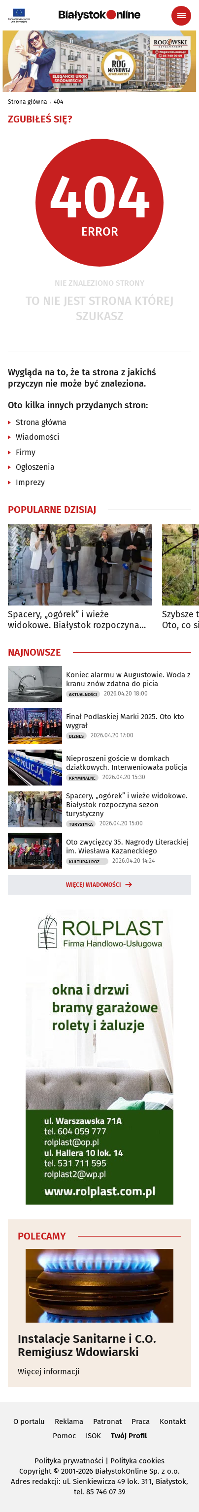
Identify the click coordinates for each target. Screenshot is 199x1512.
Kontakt (173, 1421)
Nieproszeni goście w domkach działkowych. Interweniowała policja (126, 763)
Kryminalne (82, 778)
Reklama (69, 1421)
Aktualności (83, 694)
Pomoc (64, 1435)
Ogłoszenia (35, 467)
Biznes (76, 736)
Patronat (107, 1421)
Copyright (35, 1471)
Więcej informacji (49, 1371)
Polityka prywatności (68, 1460)
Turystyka (81, 824)
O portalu (29, 1421)
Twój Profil (129, 1435)
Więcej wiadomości (93, 884)
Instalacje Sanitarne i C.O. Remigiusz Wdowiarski (87, 1345)
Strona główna (27, 101)
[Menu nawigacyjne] (181, 16)
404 (58, 101)
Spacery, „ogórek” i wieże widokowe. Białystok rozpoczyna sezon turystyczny (73, 620)
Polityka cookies (137, 1460)
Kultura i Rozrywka (88, 861)
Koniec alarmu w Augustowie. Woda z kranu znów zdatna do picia (128, 679)
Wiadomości (38, 437)
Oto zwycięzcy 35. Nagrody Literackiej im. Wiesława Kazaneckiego (127, 846)
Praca (141, 1421)
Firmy (25, 452)
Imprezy (30, 482)
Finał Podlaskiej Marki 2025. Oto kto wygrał (125, 721)
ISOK (93, 1435)
